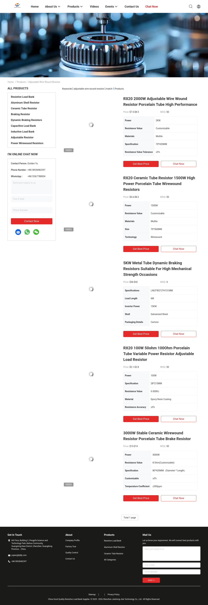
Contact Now (31, 221)
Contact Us (70, 559)
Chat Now (178, 163)
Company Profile (72, 540)
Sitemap (92, 594)
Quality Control (71, 553)
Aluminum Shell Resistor (25, 102)
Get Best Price (141, 163)
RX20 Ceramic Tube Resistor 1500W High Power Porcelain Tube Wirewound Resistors (159, 184)
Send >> (151, 580)
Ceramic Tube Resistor (24, 108)
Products (21, 82)
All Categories (110, 560)
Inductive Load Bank (22, 131)
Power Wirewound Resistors (27, 143)
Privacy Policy (114, 594)
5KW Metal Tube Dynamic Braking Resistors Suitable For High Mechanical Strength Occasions (157, 269)
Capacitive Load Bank (23, 125)
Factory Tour (70, 546)
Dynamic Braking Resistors (26, 120)
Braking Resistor (20, 114)
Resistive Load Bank (22, 96)
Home (11, 82)
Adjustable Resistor (22, 137)
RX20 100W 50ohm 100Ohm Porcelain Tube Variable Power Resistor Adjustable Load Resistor (158, 354)
